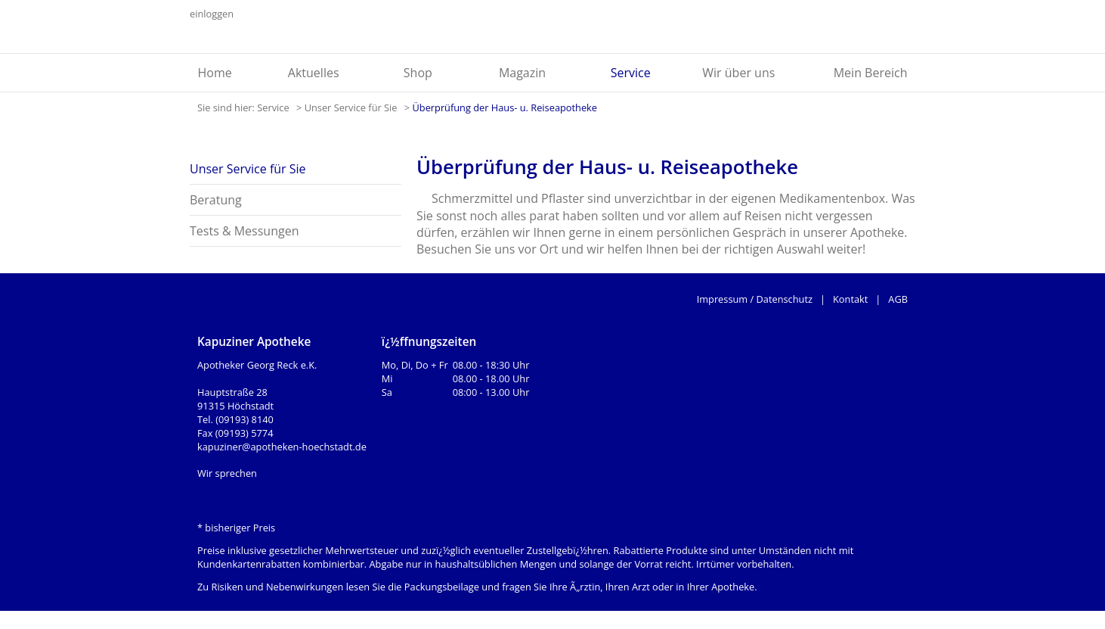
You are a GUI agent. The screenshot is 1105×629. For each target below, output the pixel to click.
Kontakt (850, 299)
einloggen (212, 13)
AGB (898, 299)
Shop (418, 72)
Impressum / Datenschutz (754, 299)
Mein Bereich (871, 72)
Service (631, 72)
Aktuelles (313, 72)
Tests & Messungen (244, 231)
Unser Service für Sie (352, 107)
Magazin (522, 72)
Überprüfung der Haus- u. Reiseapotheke (504, 107)
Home (215, 72)
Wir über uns (738, 72)
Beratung (216, 200)
